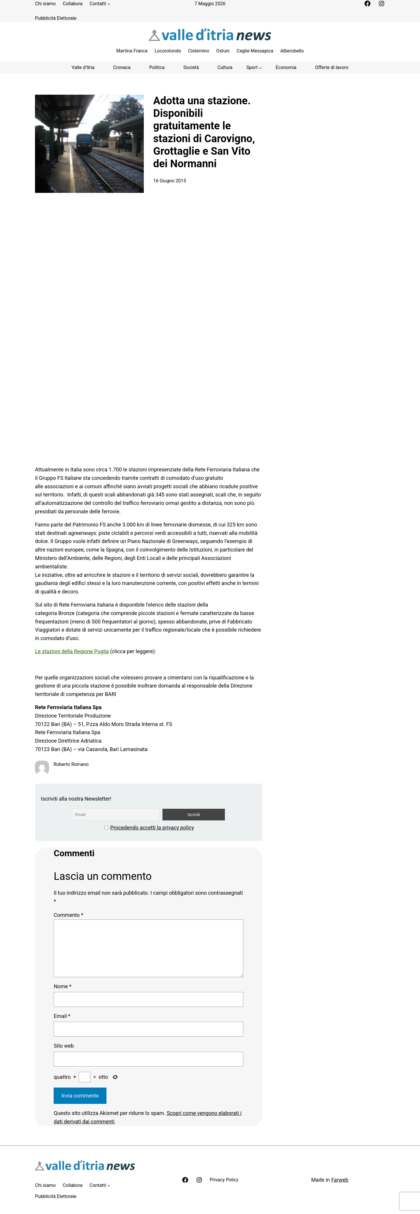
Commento (68, 915)
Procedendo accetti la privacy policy (152, 827)
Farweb (339, 1180)
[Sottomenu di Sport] (254, 68)
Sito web (64, 1046)
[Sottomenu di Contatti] (108, 3)
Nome (62, 986)
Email (62, 1016)
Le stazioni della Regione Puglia (72, 651)
